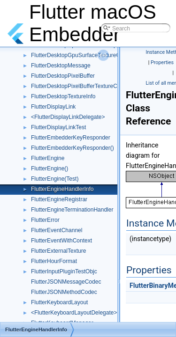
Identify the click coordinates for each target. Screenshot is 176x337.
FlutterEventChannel (56, 230)
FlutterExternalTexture (58, 251)
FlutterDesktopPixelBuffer (63, 76)
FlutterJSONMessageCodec (66, 281)
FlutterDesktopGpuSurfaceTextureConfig (81, 55)
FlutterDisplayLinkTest (58, 127)
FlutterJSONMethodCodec (64, 292)
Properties (162, 62)
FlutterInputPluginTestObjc (64, 271)
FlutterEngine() (49, 168)
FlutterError (45, 220)
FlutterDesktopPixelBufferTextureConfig (80, 86)
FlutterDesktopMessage (61, 65)
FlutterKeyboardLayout (59, 302)
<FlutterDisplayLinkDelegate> (68, 117)
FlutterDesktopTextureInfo (63, 96)
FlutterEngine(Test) (54, 179)
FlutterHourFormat (54, 261)
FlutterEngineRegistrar (59, 199)
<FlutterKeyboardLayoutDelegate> (74, 312)
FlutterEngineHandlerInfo (62, 189)
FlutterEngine (47, 158)
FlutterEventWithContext (61, 240)
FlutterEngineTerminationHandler (72, 209)
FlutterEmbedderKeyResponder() (72, 148)
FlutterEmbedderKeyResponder (70, 137)
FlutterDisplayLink (53, 106)
